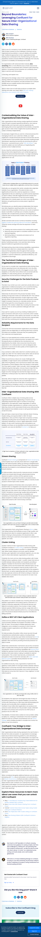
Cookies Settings (34, 934)
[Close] (38, 924)
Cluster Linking (19, 547)
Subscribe (20, 912)
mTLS (36, 637)
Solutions (19, 29)
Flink (12, 777)
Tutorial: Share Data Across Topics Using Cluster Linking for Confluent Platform (21, 809)
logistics (4, 222)
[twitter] (3, 44)
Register (26, 3)
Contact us (25, 427)
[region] (20, 930)
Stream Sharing (12, 460)
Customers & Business (8, 29)
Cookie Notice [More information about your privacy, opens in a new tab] (14, 931)
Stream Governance (33, 460)
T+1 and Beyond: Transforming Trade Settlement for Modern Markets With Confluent (21, 801)
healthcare (10, 222)
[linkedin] (10, 44)
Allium (31, 529)
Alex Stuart (10, 33)
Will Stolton (10, 38)
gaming (16, 222)
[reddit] (13, 44)
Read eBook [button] (20, 96)
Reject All (34, 931)
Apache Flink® (35, 649)
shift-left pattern (28, 143)
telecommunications (25, 222)
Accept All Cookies (34, 928)
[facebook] (6, 44)
